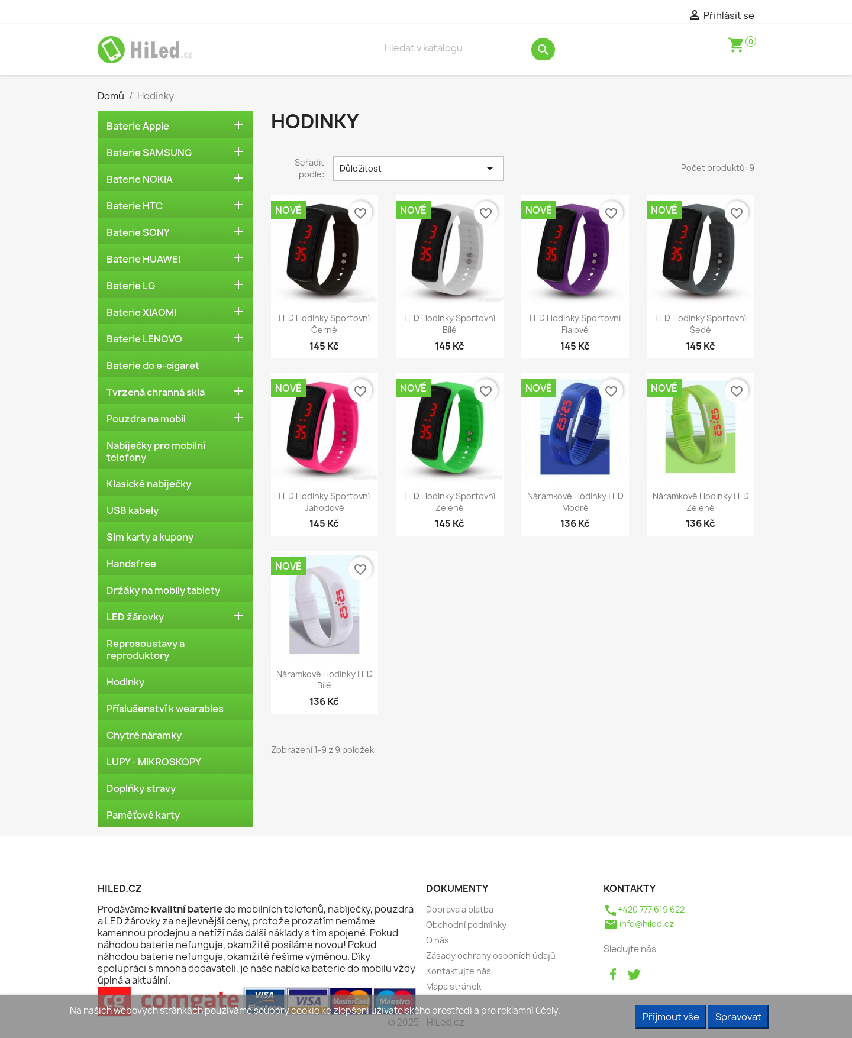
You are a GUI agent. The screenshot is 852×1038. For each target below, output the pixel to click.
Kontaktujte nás (458, 970)
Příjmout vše (671, 1016)
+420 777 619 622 (644, 909)
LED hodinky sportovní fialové (575, 323)
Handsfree (131, 563)
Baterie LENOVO (144, 338)
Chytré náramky (144, 735)
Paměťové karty (143, 815)
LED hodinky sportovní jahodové (324, 501)
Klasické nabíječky (148, 483)
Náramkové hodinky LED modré (575, 501)
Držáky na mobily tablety (163, 590)
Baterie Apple (137, 125)
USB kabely (132, 510)
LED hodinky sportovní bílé (449, 323)
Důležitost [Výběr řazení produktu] (418, 168)
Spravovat (738, 1016)
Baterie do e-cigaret (152, 365)
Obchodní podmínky (466, 924)
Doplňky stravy (141, 788)
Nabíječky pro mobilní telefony (155, 451)
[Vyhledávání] (467, 48)
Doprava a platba (459, 909)
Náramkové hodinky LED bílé (324, 679)
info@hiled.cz (639, 923)
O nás (437, 940)
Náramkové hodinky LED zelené (701, 501)
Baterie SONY (138, 232)
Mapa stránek (453, 986)
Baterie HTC (134, 205)
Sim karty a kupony (149, 537)
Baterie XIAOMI (141, 312)
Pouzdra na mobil (146, 418)
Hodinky (125, 681)
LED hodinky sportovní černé (324, 323)
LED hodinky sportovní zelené (449, 501)
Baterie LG (130, 285)
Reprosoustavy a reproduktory (145, 649)
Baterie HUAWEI (143, 259)
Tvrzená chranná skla (155, 392)
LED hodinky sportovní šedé (700, 323)
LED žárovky (135, 616)
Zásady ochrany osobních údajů (491, 955)
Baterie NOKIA (139, 179)
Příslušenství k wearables (165, 708)
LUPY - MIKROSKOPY (153, 761)
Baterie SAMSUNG (149, 152)
